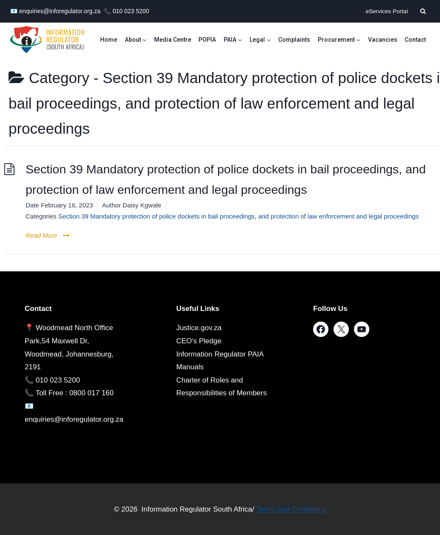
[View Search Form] (423, 11)
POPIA (207, 39)
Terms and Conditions (290, 509)
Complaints (294, 39)
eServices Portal (386, 11)
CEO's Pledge (198, 341)
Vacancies (382, 39)
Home (108, 39)
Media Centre (172, 39)
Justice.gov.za (198, 328)
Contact (415, 39)
